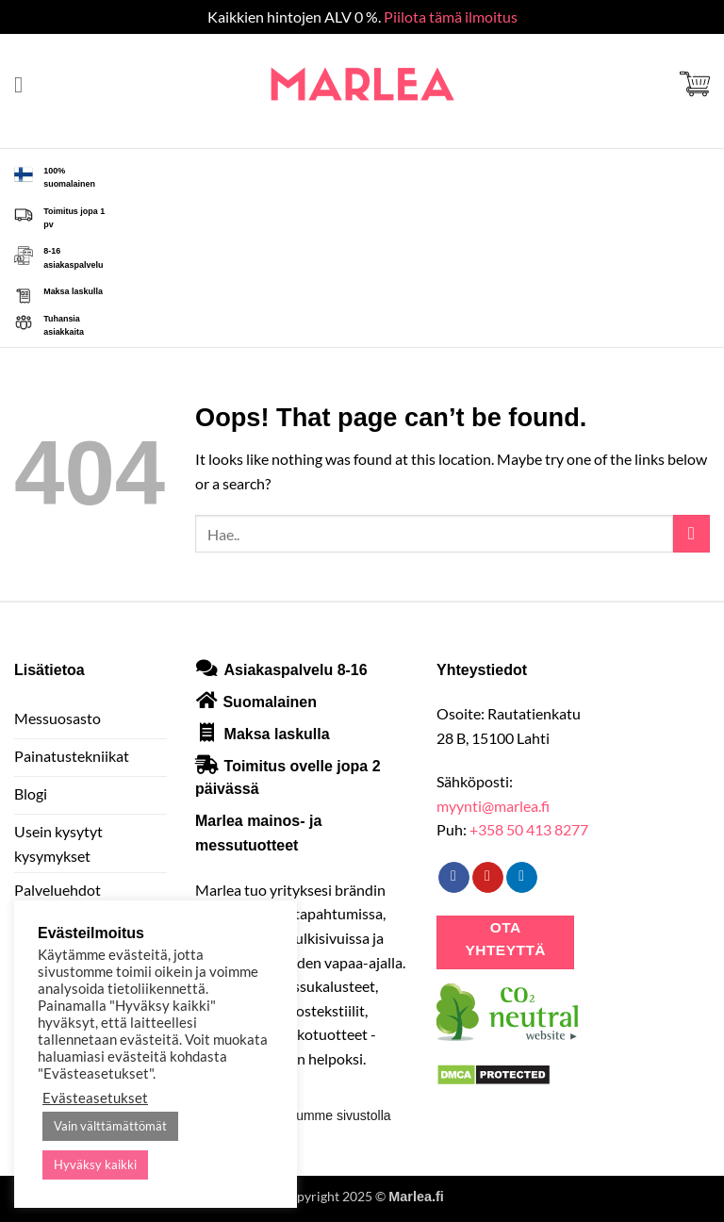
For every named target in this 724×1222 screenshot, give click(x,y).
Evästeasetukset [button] (95, 1098)
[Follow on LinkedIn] (521, 878)
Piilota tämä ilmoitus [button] (451, 16)
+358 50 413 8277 (528, 829)
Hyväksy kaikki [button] (95, 1164)
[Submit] (691, 533)
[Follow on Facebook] (453, 878)
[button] (25, 84)
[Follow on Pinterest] (487, 878)
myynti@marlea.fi (493, 806)
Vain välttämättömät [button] (110, 1125)
